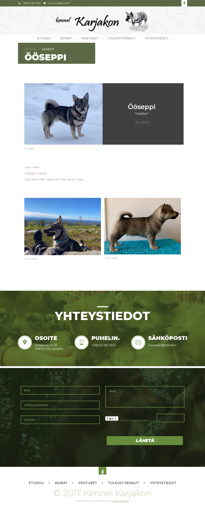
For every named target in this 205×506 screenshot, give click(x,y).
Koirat (66, 38)
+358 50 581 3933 (29, 3)
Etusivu (44, 38)
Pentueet (89, 38)
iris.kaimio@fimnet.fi (56, 3)
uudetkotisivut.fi (120, 501)
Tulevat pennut (121, 38)
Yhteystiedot (156, 38)
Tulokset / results (35, 173)
